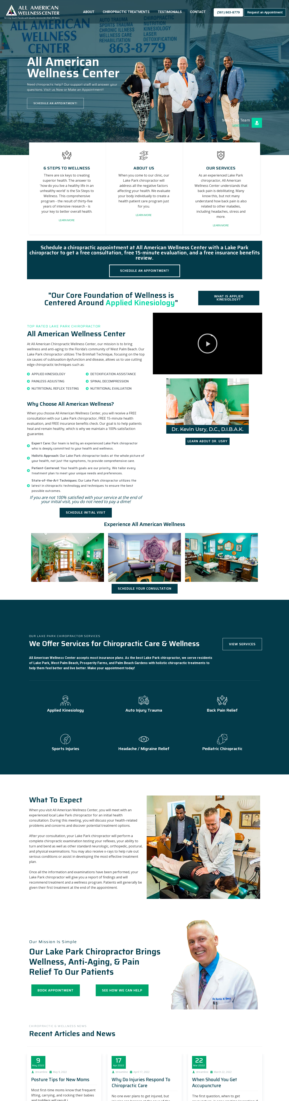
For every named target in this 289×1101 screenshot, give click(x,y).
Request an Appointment (265, 12)
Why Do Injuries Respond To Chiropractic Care (141, 1082)
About (88, 12)
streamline (41, 1072)
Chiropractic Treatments (126, 12)
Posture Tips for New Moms (60, 1079)
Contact (198, 12)
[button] (207, 343)
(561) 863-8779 (228, 12)
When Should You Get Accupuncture (214, 1082)
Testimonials (170, 12)
